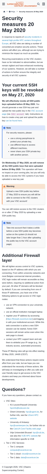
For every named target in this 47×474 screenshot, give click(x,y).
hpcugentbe (32, 412)
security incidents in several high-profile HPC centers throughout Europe (22, 40)
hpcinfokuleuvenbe (19, 408)
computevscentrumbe (21, 450)
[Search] (38, 4)
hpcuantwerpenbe (19, 425)
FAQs (12, 12)
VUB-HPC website (29, 436)
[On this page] (43, 4)
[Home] (4, 11)
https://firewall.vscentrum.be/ (19, 319)
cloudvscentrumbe (31, 454)
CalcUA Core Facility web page (27, 429)
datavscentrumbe (30, 457)
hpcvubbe (38, 433)
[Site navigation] (3, 4)
